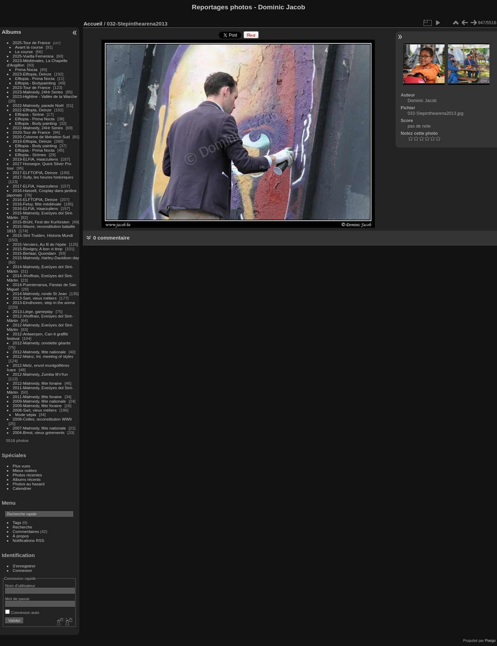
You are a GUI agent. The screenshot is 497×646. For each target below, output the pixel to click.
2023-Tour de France (31, 87)
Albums (11, 32)
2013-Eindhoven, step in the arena (44, 302)
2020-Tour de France (31, 132)
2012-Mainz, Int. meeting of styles (43, 356)
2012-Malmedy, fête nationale (39, 352)
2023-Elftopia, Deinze (32, 74)
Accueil (93, 24)
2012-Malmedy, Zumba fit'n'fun (40, 374)
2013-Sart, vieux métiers (35, 298)
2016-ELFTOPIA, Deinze (35, 199)
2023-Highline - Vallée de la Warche (45, 96)
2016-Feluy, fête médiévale (37, 204)
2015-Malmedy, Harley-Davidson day (46, 257)
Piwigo (490, 640)
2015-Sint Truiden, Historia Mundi (43, 235)
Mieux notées (25, 470)
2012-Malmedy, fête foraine (37, 383)
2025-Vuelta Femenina (33, 56)
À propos (21, 536)
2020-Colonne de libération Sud (41, 136)
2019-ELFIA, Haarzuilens (35, 159)
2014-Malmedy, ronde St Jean (40, 293)
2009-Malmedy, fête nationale (39, 401)
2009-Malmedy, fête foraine (37, 405)
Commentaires (26, 531)
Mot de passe (17, 598)
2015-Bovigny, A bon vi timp (37, 248)
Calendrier (22, 488)
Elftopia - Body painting (36, 123)
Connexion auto (22, 612)
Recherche (22, 527)
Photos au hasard (29, 484)
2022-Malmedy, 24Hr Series (38, 127)
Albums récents (27, 479)
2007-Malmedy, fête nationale (39, 428)
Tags (17, 522)
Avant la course (29, 47)
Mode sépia (25, 414)
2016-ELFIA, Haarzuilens (35, 208)
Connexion (22, 570)
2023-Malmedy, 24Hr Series (38, 92)
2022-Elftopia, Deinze (32, 110)
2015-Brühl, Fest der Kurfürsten (41, 222)
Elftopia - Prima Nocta (35, 78)
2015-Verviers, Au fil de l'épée (39, 244)
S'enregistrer (24, 566)
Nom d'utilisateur (20, 585)
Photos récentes (27, 475)
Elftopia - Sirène (29, 114)
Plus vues (21, 466)
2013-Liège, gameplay (33, 311)
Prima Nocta (26, 69)
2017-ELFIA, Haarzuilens (36, 186)
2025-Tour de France (31, 42)
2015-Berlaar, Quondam (34, 253)
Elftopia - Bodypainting (35, 83)
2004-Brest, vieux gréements (39, 432)
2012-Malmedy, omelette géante (42, 343)
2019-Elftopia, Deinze (32, 141)
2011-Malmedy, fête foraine (37, 396)
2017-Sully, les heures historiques (43, 177)
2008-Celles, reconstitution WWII (42, 419)
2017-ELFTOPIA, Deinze (35, 172)
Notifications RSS (29, 540)
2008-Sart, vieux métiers (35, 410)
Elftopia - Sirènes (30, 154)
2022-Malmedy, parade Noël (38, 105)
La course (24, 51)
